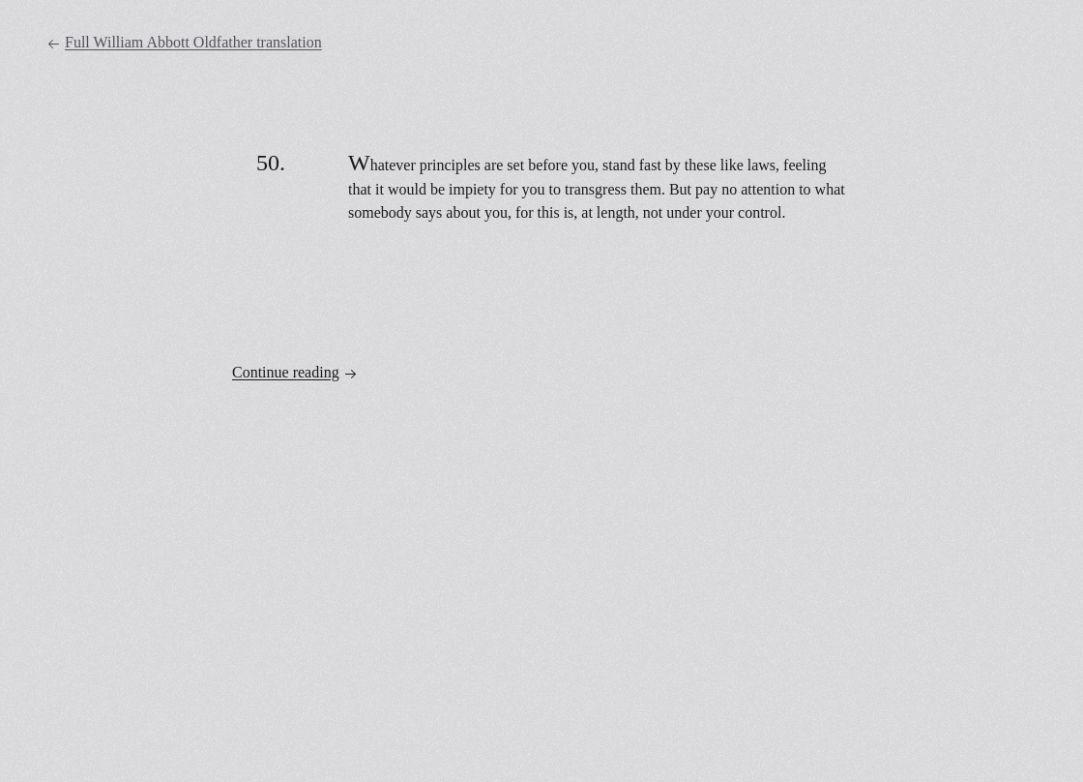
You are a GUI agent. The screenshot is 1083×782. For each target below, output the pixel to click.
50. (270, 162)
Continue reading (295, 372)
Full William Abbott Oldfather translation (184, 42)
